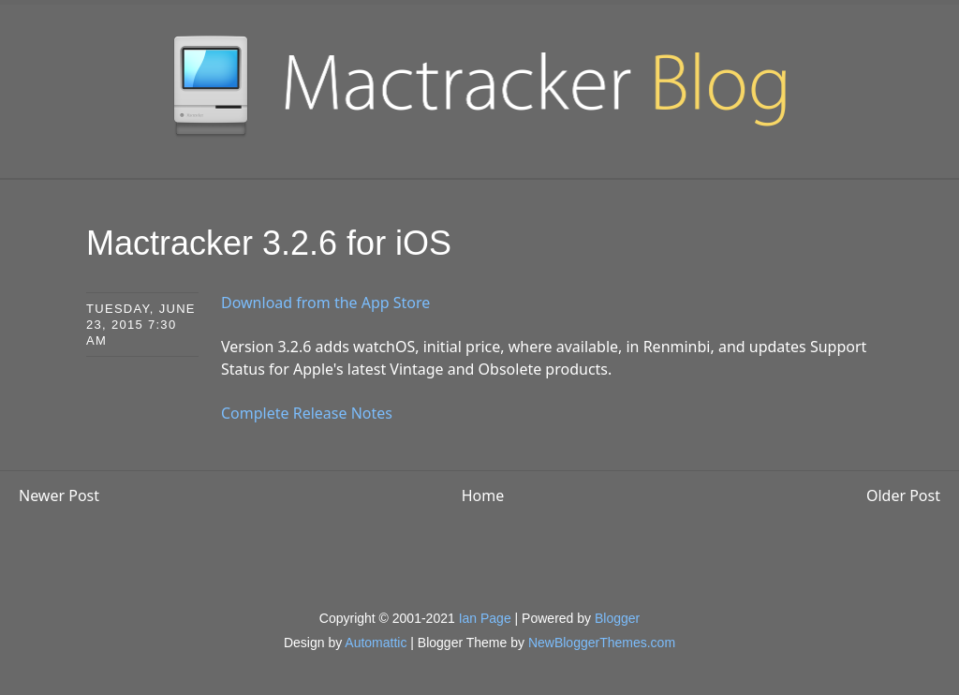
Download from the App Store (325, 302)
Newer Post (59, 495)
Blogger (617, 618)
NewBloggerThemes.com (601, 642)
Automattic (375, 642)
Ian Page (485, 618)
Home (483, 495)
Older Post (903, 495)
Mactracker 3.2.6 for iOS (268, 243)
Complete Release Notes (306, 413)
